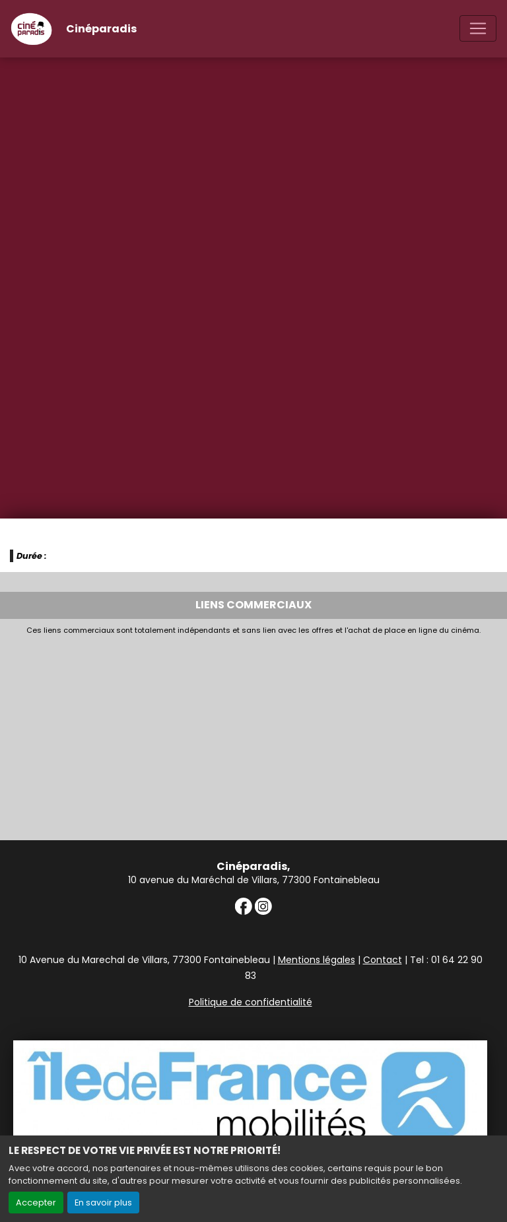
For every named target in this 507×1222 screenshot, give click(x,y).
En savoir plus (103, 1202)
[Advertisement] (253, 733)
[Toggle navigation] (477, 28)
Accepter (36, 1202)
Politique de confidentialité (250, 1002)
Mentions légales (316, 959)
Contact (382, 959)
